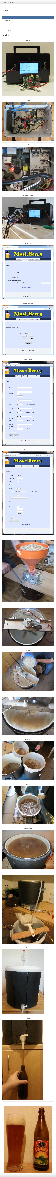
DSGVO (24, 1175)
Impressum (18, 1175)
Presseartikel (7, 30)
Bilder (5, 17)
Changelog (6, 27)
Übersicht (6, 7)
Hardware (6, 10)
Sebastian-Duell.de (7, 2)
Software (6, 14)
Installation (7, 24)
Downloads (7, 20)
